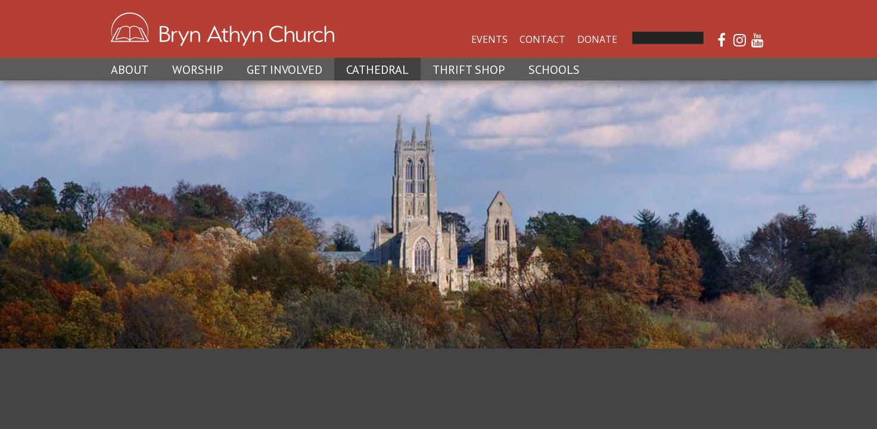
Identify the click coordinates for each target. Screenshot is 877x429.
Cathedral (377, 69)
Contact (542, 39)
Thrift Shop (469, 69)
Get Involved (284, 69)
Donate (597, 39)
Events (489, 39)
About (129, 69)
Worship (197, 69)
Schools (554, 69)
